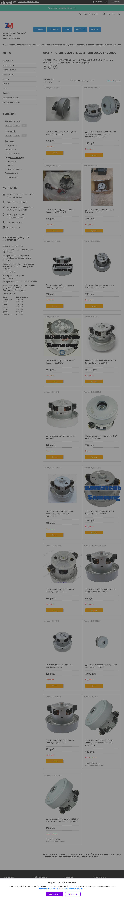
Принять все (54, 894)
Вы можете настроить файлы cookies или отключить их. (61, 888)
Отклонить (73, 894)
